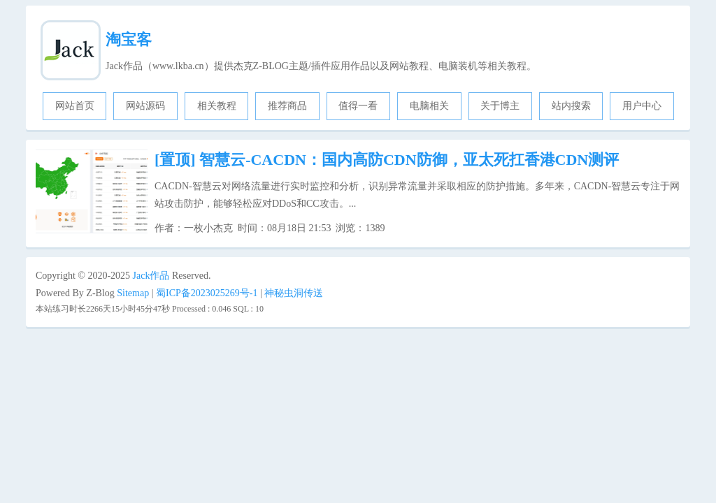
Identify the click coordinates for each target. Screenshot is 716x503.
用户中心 (641, 106)
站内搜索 (571, 106)
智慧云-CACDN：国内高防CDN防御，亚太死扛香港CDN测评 (387, 159)
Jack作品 (151, 275)
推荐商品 (287, 106)
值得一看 (358, 106)
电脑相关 (429, 106)
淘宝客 (129, 39)
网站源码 (145, 106)
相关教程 (216, 106)
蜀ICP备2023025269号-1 (206, 293)
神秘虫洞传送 (293, 293)
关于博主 (500, 106)
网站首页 (74, 106)
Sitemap (133, 293)
